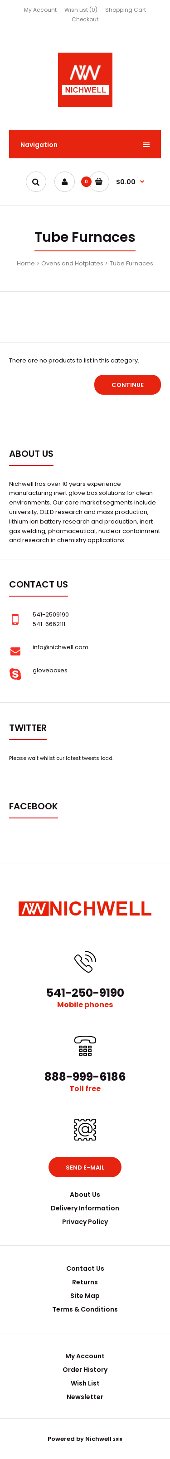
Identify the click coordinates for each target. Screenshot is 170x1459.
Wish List (85, 1383)
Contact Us (85, 1268)
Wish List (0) (80, 10)
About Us (85, 1194)
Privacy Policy (85, 1221)
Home (26, 263)
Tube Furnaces (131, 263)
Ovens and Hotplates (72, 263)
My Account (40, 10)
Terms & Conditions (85, 1309)
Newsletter (85, 1396)
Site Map (85, 1295)
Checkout (85, 19)
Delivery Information (85, 1208)
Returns (85, 1282)
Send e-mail (85, 1167)
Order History (85, 1369)
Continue (128, 385)
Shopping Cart (125, 10)
